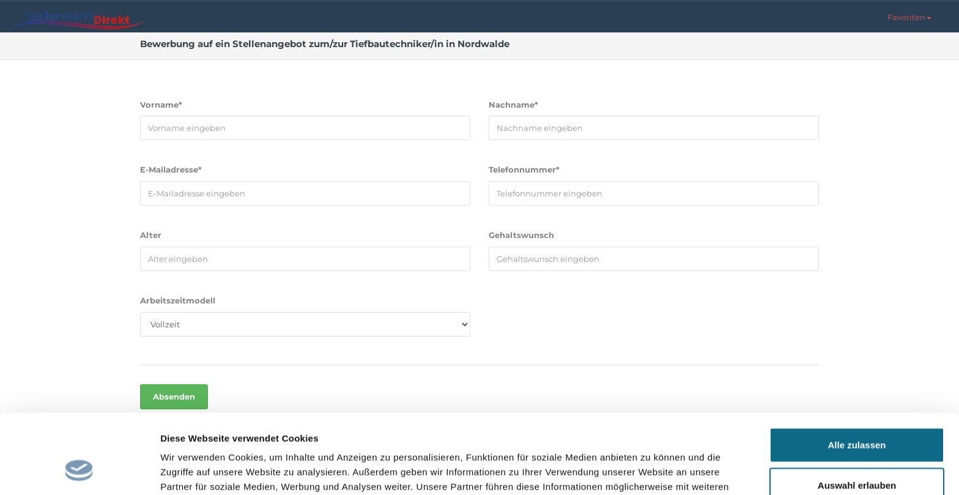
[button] (909, 17)
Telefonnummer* (524, 169)
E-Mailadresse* (171, 169)
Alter (150, 235)
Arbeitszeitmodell (177, 300)
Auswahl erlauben (857, 415)
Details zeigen (650, 471)
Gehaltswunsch (521, 235)
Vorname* (161, 105)
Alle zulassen (857, 375)
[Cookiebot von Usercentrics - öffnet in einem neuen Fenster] (79, 471)
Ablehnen (857, 455)
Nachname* (513, 105)
